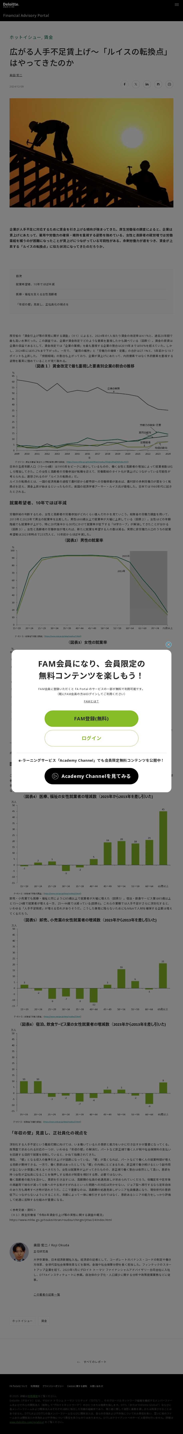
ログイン (91, 738)
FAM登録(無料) (91, 718)
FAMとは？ (91, 701)
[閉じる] (168, 644)
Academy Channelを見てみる (96, 776)
